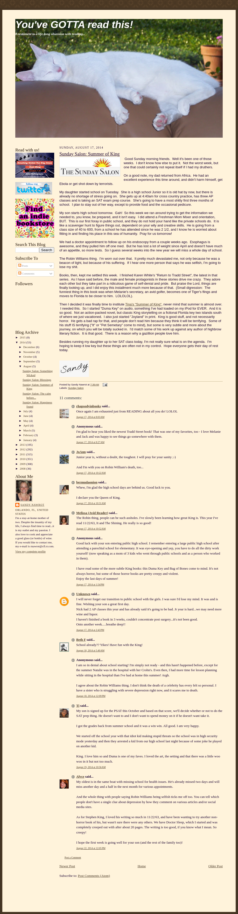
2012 (23, 449)
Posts (23, 265)
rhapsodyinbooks (88, 406)
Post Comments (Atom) (94, 876)
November (29, 351)
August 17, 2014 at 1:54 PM (90, 584)
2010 (23, 459)
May (26, 420)
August (27, 366)
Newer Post (67, 866)
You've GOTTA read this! (74, 24)
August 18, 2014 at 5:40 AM (90, 650)
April (26, 425)
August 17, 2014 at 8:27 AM (90, 442)
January (28, 440)
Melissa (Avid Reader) (92, 513)
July (26, 411)
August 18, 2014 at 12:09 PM (91, 696)
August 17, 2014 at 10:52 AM (91, 528)
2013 (23, 444)
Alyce (80, 776)
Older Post (215, 866)
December (29, 347)
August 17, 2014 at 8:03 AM (90, 417)
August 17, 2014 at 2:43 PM (90, 630)
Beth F (81, 640)
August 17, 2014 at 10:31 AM (91, 503)
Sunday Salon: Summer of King (89, 154)
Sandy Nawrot (32, 504)
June (26, 415)
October (28, 356)
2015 (23, 337)
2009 (23, 463)
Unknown (83, 594)
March (27, 430)
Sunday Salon (76, 387)
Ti (77, 706)
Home (142, 866)
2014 (23, 342)
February (28, 435)
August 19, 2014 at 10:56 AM (91, 767)
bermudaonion (86, 482)
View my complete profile (30, 551)
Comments (26, 273)
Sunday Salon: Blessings (37, 379)
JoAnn (81, 452)
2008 (23, 468)
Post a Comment (73, 857)
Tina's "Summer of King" (143, 304)
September (30, 361)
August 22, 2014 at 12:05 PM (91, 848)
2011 (23, 454)
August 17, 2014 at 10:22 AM (91, 472)
